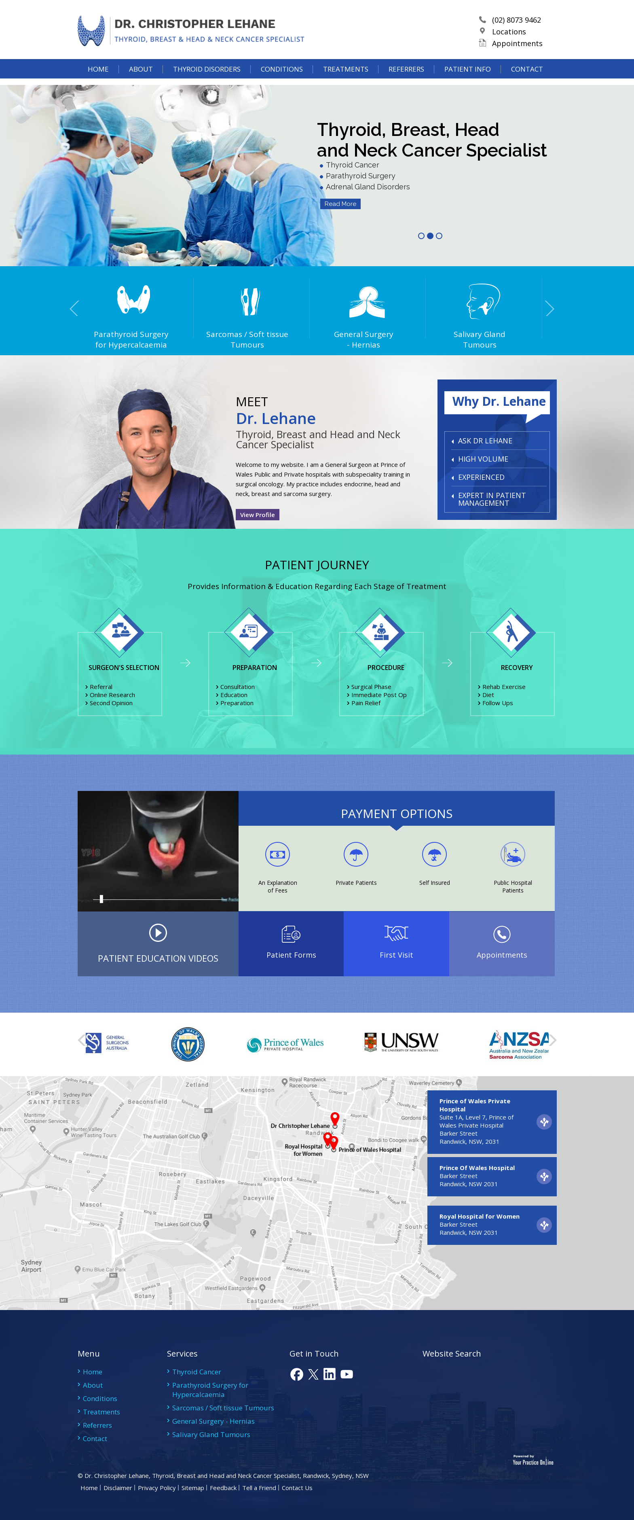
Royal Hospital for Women (480, 1216)
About (141, 79)
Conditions (282, 79)
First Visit (396, 955)
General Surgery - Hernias (213, 1421)
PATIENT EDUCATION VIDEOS (158, 958)
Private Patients (356, 882)
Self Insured (434, 882)
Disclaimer (118, 1488)
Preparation (254, 667)
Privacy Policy (157, 1488)
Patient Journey (317, 564)
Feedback (223, 1488)
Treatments (345, 79)
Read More (340, 204)
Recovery (517, 667)
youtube (346, 1374)
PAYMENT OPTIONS (396, 813)
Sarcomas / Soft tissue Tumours (220, 339)
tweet (313, 1374)
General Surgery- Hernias (336, 339)
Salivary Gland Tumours (452, 339)
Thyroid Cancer (196, 1371)
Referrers (406, 79)
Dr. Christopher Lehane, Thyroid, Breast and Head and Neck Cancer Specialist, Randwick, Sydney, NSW (226, 1475)
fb (297, 1374)
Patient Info (467, 79)
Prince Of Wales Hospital (477, 1168)
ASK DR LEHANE (485, 440)
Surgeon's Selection (124, 667)
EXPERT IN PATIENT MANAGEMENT (492, 499)
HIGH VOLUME (483, 459)
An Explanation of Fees (277, 886)
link (330, 1374)
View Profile (257, 515)
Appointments (519, 48)
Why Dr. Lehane (499, 401)
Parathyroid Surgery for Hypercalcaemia (104, 339)
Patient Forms (291, 955)
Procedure (386, 667)
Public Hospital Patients (513, 886)
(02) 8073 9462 (518, 25)
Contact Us (297, 1488)
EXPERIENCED (481, 477)
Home (98, 79)
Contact (527, 79)
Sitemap (193, 1488)
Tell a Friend (259, 1488)
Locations (511, 37)
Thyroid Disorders (207, 79)
